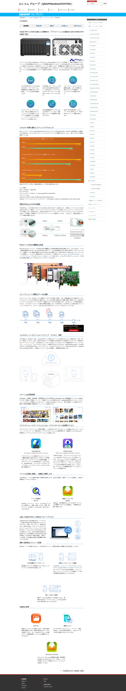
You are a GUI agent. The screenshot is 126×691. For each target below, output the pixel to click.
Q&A (45, 681)
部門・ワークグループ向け (47, 17)
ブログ (41, 10)
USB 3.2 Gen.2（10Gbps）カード (42, 256)
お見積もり (65, 26)
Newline (24, 687)
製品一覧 (24, 681)
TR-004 (74, 566)
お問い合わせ (92, 1)
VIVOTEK (24, 685)
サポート (52, 10)
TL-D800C (71, 567)
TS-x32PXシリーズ (68, 671)
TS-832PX (76, 671)
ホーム (22, 10)
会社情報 (71, 10)
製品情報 (32, 10)
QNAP (31, 17)
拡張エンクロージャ (62, 566)
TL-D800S (62, 569)
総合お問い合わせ (48, 686)
